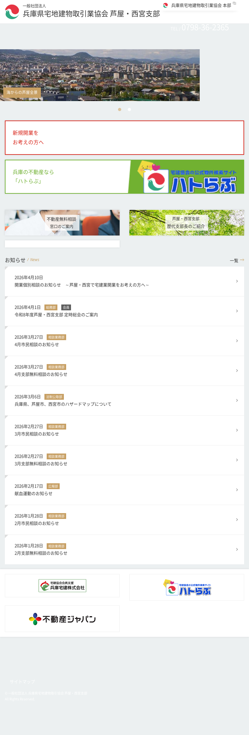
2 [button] (129, 109)
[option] (124, 75)
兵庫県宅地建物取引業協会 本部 (201, 5)
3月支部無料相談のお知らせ (125, 459)
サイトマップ (22, 682)
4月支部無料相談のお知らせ (125, 369)
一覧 (234, 260)
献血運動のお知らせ (125, 489)
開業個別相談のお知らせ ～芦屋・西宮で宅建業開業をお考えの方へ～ (125, 280)
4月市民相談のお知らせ (125, 340)
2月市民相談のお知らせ (125, 518)
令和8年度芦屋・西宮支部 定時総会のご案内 (125, 310)
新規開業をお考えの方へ (28, 137)
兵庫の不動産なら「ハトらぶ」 (33, 176)
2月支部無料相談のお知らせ (125, 548)
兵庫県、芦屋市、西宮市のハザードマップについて (125, 399)
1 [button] (119, 109)
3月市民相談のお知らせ (125, 429)
